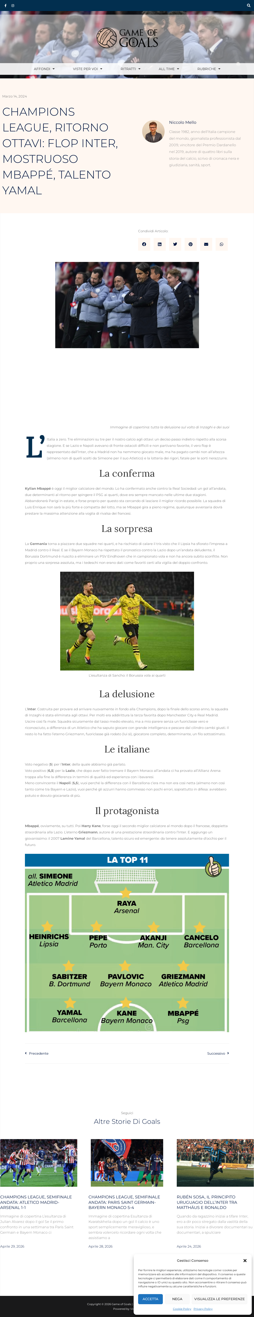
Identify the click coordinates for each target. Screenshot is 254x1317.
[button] (245, 1260)
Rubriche (208, 69)
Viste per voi (87, 69)
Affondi (44, 69)
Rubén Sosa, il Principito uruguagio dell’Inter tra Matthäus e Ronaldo (207, 1202)
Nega (177, 1299)
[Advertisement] (127, 390)
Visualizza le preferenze (219, 1299)
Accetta (150, 1299)
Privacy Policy (203, 1308)
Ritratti (130, 69)
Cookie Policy (182, 1308)
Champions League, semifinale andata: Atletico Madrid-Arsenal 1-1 (36, 1202)
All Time (169, 69)
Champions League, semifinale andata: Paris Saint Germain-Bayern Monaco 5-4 (124, 1202)
